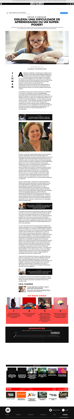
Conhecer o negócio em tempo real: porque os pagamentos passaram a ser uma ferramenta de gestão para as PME (32, 376)
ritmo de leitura (37, 194)
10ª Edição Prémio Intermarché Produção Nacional (32, 399)
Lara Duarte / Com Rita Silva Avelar (37, 69)
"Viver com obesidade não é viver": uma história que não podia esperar (42, 375)
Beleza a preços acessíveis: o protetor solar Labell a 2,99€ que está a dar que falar (12, 376)
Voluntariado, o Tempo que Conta (21, 399)
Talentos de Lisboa (11, 398)
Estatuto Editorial (18, 414)
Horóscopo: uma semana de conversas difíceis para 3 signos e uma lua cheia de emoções (60, 315)
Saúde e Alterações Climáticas (42, 399)
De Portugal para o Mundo (53, 399)
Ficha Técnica (7, 414)
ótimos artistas (42, 251)
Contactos (54, 414)
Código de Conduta (43, 414)
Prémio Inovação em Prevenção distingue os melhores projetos (62, 375)
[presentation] (37, 339)
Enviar (55, 332)
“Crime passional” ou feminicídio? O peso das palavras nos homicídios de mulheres (13, 315)
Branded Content (63, 398)
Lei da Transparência (30, 414)
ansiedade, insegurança (30, 191)
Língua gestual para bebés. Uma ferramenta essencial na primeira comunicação (39, 272)
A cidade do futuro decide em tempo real (52, 375)
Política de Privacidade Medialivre (64, 417)
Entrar (68, 3)
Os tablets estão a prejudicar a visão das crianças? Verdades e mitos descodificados (39, 118)
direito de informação (52, 335)
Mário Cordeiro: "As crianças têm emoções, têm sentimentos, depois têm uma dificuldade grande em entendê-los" (39, 207)
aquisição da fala (43, 93)
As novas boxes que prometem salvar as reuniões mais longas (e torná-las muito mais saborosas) (22, 376)
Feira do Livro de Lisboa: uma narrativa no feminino (29, 315)
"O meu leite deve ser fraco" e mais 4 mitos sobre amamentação (38, 287)
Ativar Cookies (65, 414)
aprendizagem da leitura (43, 74)
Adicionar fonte (64, 13)
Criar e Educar (37, 17)
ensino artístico (27, 234)
